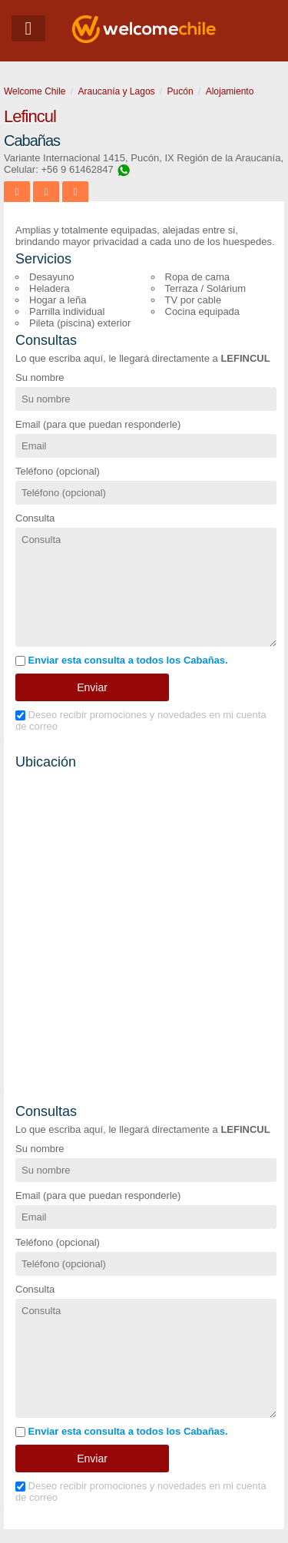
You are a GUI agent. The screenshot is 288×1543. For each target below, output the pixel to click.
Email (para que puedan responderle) (97, 424)
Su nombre (40, 377)
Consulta (35, 518)
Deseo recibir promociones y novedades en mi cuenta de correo (140, 720)
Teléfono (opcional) (57, 471)
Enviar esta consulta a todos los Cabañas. (121, 660)
